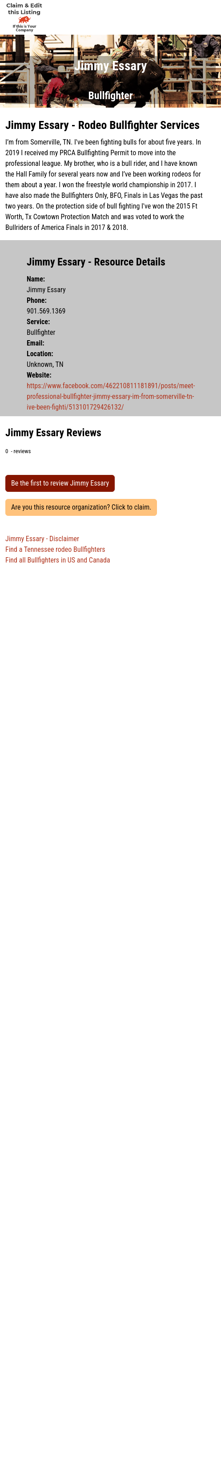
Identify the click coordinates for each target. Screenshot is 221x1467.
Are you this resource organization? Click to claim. (81, 507)
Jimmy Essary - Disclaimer (42, 539)
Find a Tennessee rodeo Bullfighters (55, 549)
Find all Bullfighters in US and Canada (57, 560)
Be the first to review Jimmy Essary (60, 483)
